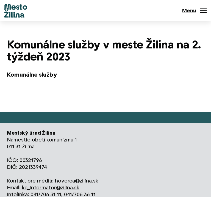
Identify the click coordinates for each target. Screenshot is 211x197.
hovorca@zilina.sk (76, 180)
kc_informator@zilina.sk (50, 187)
